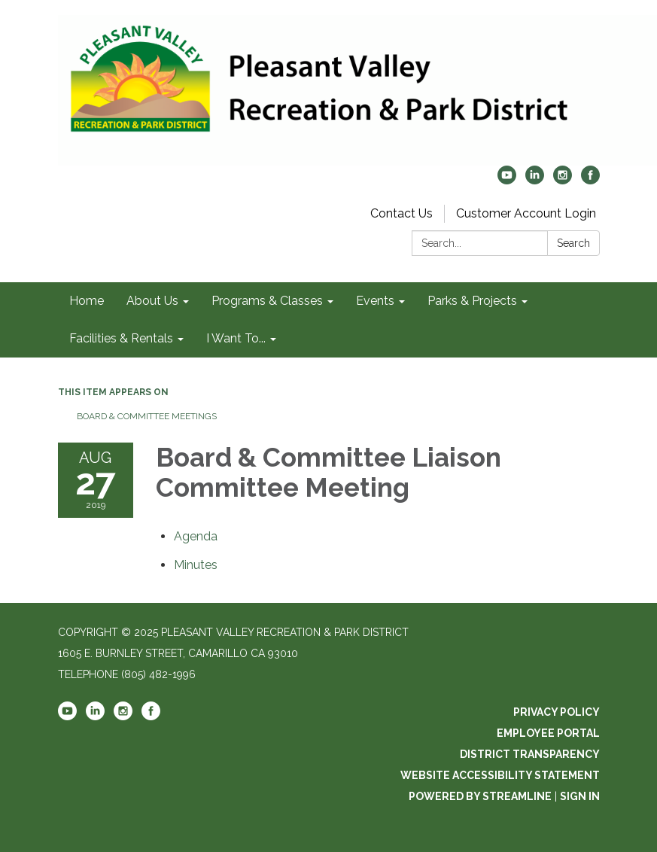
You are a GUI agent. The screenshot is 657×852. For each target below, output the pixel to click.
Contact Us (401, 213)
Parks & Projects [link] (472, 301)
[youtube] (506, 180)
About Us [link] (152, 301)
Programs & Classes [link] (267, 301)
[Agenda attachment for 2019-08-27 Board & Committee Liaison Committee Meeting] (195, 536)
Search (573, 243)
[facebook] (590, 180)
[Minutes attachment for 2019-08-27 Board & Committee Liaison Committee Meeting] (195, 565)
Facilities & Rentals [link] (121, 338)
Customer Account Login (526, 213)
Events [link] (375, 301)
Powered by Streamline (480, 796)
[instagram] (562, 180)
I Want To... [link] (236, 338)
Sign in (580, 796)
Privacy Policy (556, 712)
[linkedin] (534, 180)
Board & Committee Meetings (147, 416)
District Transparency (530, 754)
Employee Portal (548, 733)
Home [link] (86, 301)
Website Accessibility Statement (500, 775)
